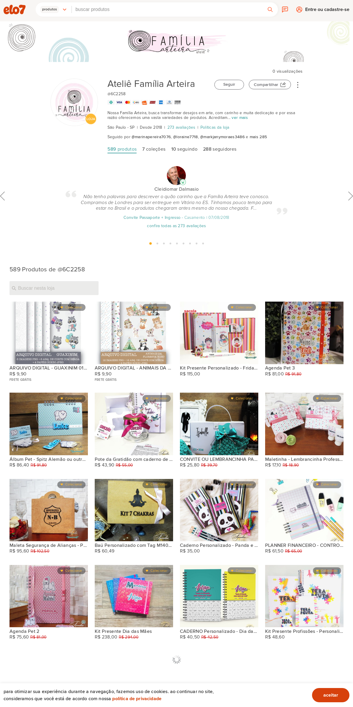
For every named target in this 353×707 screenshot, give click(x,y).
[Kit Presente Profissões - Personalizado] (304, 596)
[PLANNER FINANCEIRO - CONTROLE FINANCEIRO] (304, 510)
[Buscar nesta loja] (54, 288)
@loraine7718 (185, 137)
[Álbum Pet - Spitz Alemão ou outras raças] (49, 424)
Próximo (350, 209)
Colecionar (73, 307)
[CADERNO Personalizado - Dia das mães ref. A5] (219, 596)
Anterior (2, 209)
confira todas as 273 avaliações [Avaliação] (176, 226)
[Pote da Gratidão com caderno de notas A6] (134, 424)
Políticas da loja (214, 127)
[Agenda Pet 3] (304, 333)
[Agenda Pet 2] (49, 596)
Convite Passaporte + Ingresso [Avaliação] (152, 218)
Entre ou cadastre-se (327, 11)
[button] (54, 9)
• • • (298, 84)
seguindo (184, 149)
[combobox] (167, 9)
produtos (122, 149)
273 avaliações (181, 127)
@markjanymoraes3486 (222, 137)
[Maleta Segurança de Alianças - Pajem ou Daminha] (49, 510)
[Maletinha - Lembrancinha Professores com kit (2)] (304, 424)
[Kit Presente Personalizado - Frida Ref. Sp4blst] (219, 333)
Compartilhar (266, 85)
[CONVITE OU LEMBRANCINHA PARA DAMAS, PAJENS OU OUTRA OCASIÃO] (219, 424)
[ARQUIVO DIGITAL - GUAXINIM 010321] (49, 333)
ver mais (240, 118)
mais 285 (258, 137)
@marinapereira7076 (151, 137)
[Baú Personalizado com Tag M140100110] (134, 510)
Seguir (229, 84)
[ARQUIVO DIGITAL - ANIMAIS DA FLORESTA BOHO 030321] (134, 333)
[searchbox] (167, 9)
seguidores (219, 149)
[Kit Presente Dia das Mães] (134, 596)
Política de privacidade (137, 698)
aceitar (330, 695)
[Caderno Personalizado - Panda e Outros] (219, 510)
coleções (153, 149)
